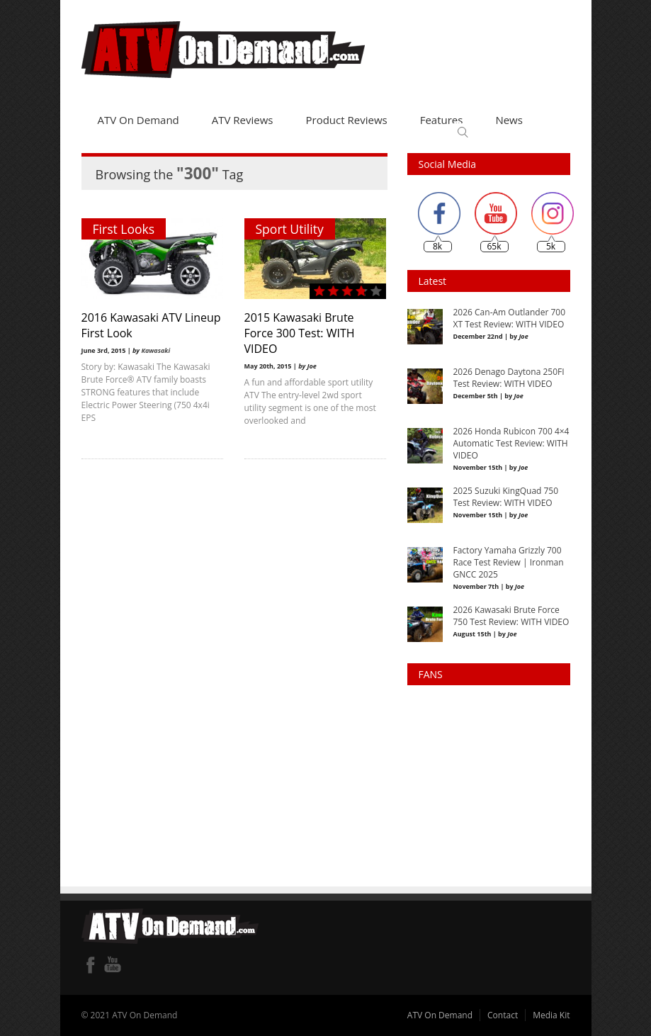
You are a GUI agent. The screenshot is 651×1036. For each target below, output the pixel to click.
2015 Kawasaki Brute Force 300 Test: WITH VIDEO (299, 333)
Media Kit (551, 1015)
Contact (502, 1015)
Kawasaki (155, 350)
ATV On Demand (138, 120)
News (509, 120)
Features (441, 120)
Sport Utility (290, 228)
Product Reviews (346, 120)
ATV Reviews (242, 120)
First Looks (124, 228)
